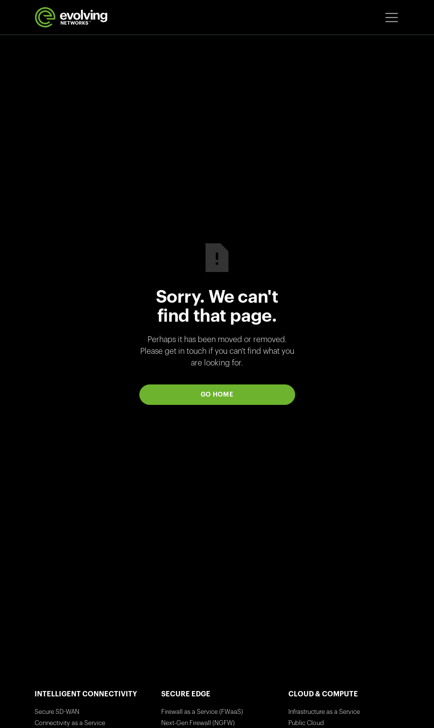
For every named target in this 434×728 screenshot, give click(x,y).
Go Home (217, 394)
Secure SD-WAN (57, 712)
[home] (71, 17)
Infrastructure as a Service (324, 712)
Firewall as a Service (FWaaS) (202, 712)
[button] (391, 17)
